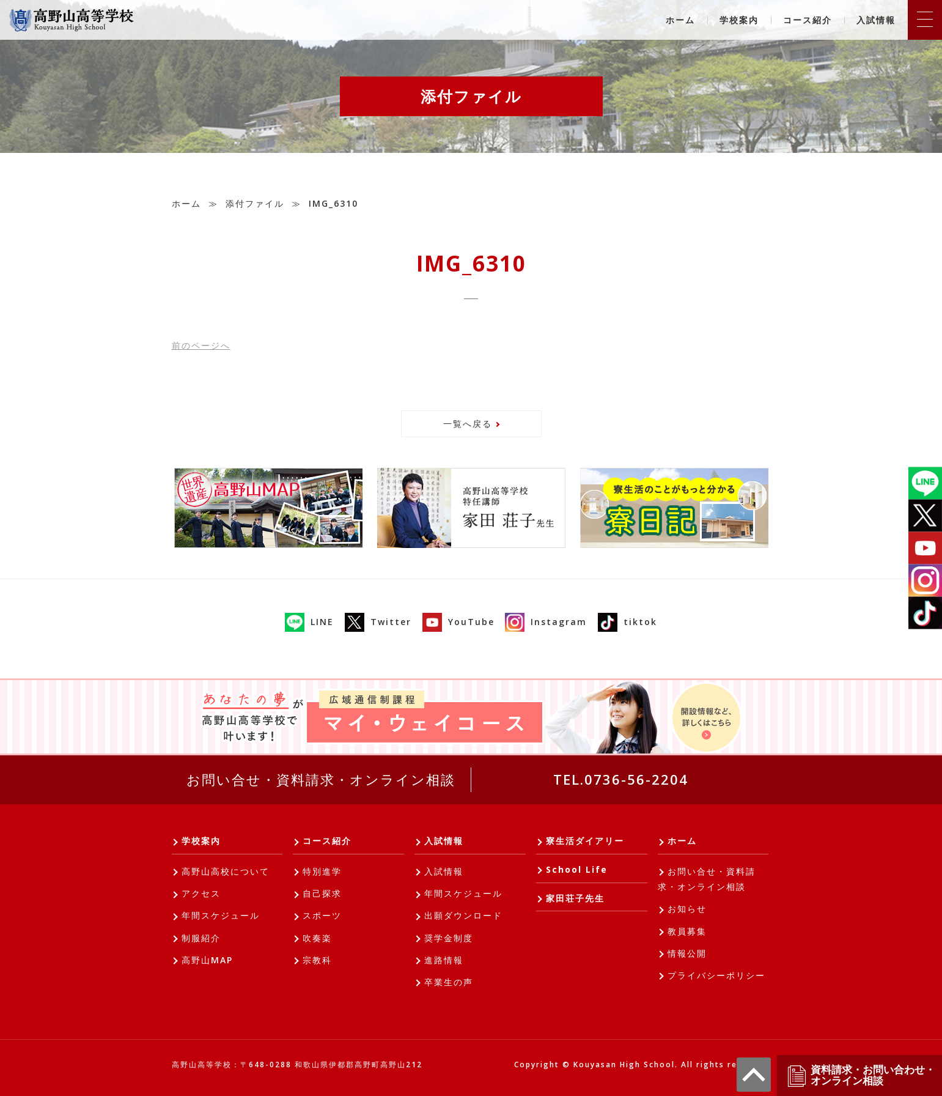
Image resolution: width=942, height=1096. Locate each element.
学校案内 (739, 20)
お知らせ (687, 908)
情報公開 (687, 953)
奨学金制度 (448, 938)
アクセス (201, 893)
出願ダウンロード (463, 915)
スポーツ (322, 915)
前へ (201, 345)
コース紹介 (807, 20)
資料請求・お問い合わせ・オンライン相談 (860, 1075)
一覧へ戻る (467, 423)
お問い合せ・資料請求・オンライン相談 (320, 779)
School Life (577, 869)
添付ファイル (255, 203)
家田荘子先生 (575, 898)
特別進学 (322, 871)
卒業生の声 (448, 982)
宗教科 (317, 960)
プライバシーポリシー (716, 975)
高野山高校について (226, 871)
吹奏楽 (317, 938)
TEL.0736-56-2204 (620, 779)
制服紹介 (201, 938)
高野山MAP (207, 960)
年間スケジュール (221, 915)
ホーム (680, 20)
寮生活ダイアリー (585, 840)
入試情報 (876, 20)
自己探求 (322, 893)
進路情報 (443, 960)
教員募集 (687, 931)
